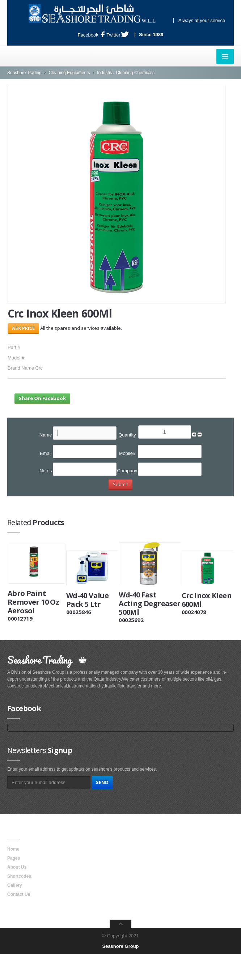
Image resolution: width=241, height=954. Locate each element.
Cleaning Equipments (69, 72)
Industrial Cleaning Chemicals (126, 72)
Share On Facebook (42, 398)
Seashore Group (120, 946)
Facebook (91, 35)
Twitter (117, 35)
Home (13, 849)
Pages (13, 858)
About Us (16, 867)
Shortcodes (19, 876)
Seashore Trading (24, 72)
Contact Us (18, 894)
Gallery (14, 885)
